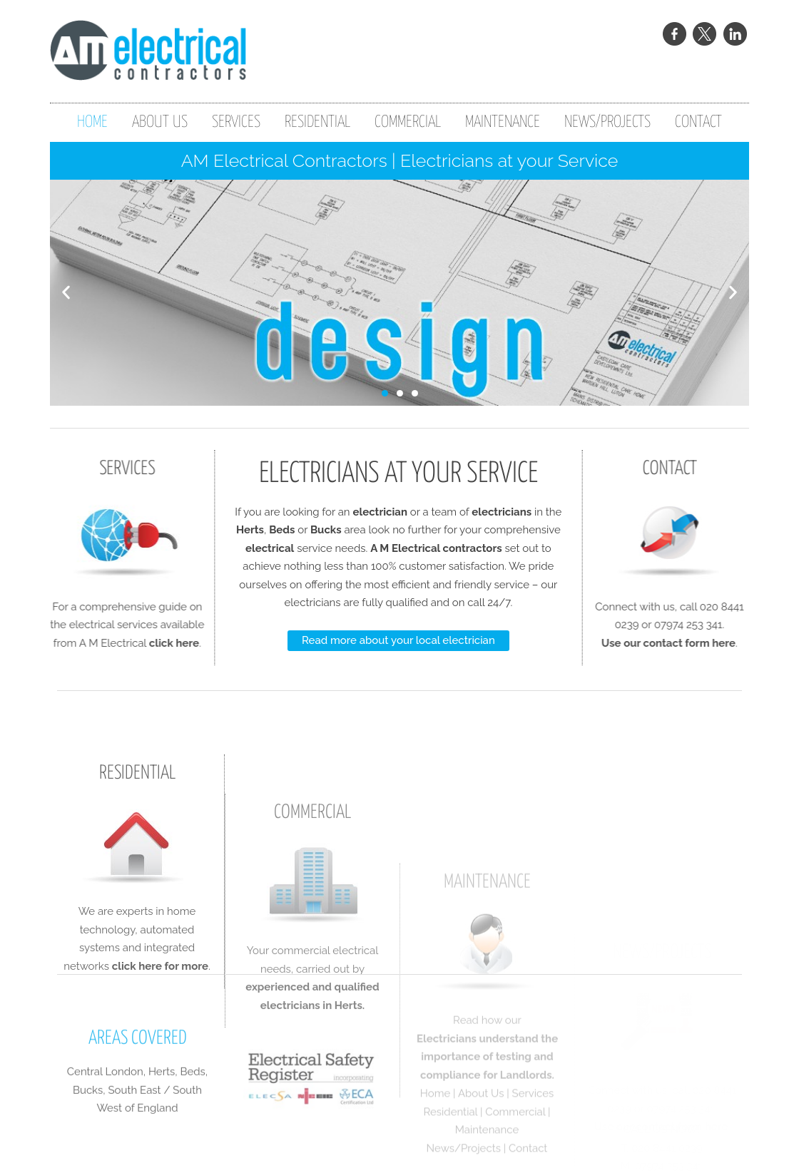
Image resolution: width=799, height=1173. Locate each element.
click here (145, 643)
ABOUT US (160, 122)
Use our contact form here (698, 643)
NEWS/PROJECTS (607, 122)
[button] (66, 293)
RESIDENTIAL (317, 122)
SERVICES (236, 122)
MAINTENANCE (502, 122)
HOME (92, 122)
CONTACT (698, 122)
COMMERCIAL (408, 122)
